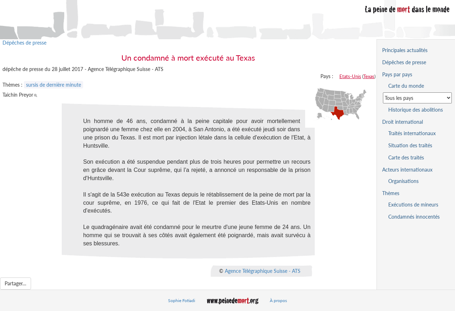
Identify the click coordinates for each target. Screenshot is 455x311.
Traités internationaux (412, 133)
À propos (278, 300)
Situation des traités (410, 145)
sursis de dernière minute (53, 85)
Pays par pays (397, 74)
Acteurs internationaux (407, 170)
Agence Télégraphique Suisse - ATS (262, 270)
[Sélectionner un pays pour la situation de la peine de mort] (417, 97)
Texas (368, 76)
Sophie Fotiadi (181, 300)
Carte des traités (406, 157)
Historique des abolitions (415, 110)
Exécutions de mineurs (413, 205)
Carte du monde (406, 86)
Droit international (402, 122)
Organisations (403, 181)
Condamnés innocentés (414, 217)
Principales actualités (405, 50)
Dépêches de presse (24, 43)
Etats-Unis (350, 76)
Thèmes (390, 193)
